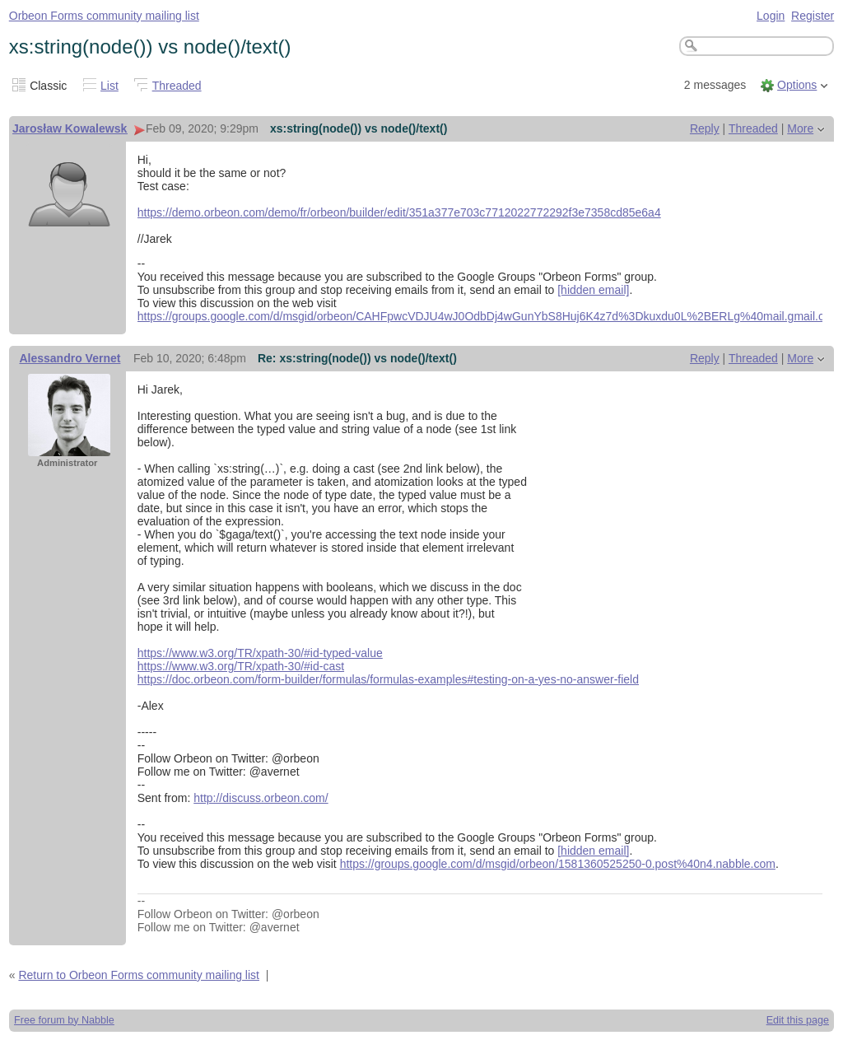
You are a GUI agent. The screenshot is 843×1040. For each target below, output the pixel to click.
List (109, 85)
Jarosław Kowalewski (71, 128)
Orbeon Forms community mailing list (104, 15)
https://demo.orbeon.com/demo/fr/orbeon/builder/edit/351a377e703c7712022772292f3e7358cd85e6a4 (399, 212)
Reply (705, 128)
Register (812, 15)
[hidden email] (593, 289)
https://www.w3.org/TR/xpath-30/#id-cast (240, 666)
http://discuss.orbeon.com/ (260, 797)
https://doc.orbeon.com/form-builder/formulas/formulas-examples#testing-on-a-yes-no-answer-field (388, 679)
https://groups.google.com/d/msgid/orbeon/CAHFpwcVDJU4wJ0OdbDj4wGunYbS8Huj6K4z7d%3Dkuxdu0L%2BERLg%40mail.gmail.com (489, 316)
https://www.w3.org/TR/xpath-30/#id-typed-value (260, 653)
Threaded (177, 85)
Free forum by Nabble (64, 1020)
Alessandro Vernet (69, 358)
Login (771, 15)
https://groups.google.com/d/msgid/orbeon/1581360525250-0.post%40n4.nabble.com (557, 863)
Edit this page (797, 1020)
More (800, 128)
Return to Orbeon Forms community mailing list (138, 975)
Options (797, 84)
